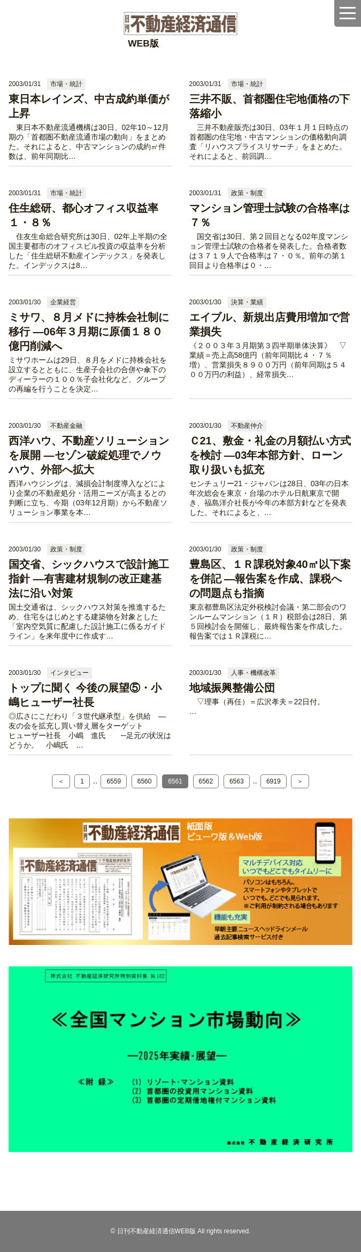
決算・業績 (247, 302)
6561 (175, 781)
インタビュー (69, 673)
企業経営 (63, 302)
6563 (236, 781)
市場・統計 (66, 84)
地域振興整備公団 (232, 688)
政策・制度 (247, 193)
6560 (144, 781)
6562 (206, 781)
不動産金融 (66, 425)
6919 (273, 781)
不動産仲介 (247, 425)
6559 (113, 781)
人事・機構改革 (253, 673)
